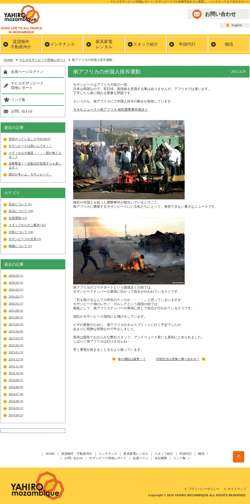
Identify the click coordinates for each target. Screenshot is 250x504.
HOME (8, 60)
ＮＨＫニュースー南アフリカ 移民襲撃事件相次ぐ (110, 109)
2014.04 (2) (16, 415)
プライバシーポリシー (203, 489)
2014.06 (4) (16, 401)
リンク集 (18, 99)
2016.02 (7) (16, 296)
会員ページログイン (27, 71)
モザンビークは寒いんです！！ (30, 146)
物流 (229, 44)
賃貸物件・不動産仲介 (76, 454)
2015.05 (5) (16, 324)
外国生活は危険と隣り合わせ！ (178, 359)
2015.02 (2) (16, 345)
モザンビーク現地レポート (108, 458)
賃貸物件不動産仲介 (21, 44)
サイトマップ (237, 489)
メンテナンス (62, 44)
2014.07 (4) (16, 394)
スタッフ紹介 (145, 44)
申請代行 (187, 44)
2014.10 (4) (16, 373)
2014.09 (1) (16, 380)
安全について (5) (20, 204)
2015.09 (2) (16, 310)
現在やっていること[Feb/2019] (30, 139)
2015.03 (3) (16, 338)
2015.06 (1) (16, 317)
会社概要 (161, 458)
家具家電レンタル (104, 44)
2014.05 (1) (16, 408)
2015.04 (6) (16, 331)
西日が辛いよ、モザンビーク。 (30, 174)
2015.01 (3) (16, 352)
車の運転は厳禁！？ (132, 359)
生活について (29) (21, 211)
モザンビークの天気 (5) (25, 239)
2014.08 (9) (16, 387)
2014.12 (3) (16, 359)
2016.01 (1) (16, 303)
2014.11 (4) (16, 366)
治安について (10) (21, 232)
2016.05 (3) (16, 282)
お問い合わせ (220, 14)
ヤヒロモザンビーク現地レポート (42, 60)
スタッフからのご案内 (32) (27, 225)
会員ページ (140, 458)
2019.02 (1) (16, 275)
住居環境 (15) (18, 218)
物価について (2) (20, 246)
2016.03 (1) (16, 289)
